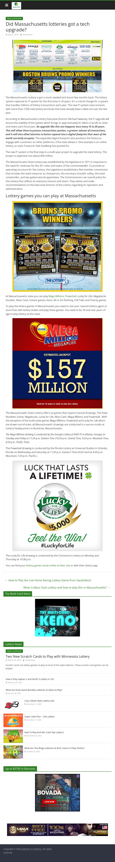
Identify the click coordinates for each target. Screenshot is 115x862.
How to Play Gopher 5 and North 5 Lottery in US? (30, 679)
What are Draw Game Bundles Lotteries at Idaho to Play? (34, 689)
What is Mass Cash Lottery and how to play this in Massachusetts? (66, 587)
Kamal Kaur (28, 34)
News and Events (14, 18)
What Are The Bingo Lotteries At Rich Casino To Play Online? (54, 748)
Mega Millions (56, 296)
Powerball (70, 296)
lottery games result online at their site (48, 565)
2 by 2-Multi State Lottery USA (39, 700)
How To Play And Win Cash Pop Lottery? (44, 732)
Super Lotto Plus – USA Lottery (39, 716)
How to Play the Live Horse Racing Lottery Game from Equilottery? (48, 580)
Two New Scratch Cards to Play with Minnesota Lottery (48, 656)
